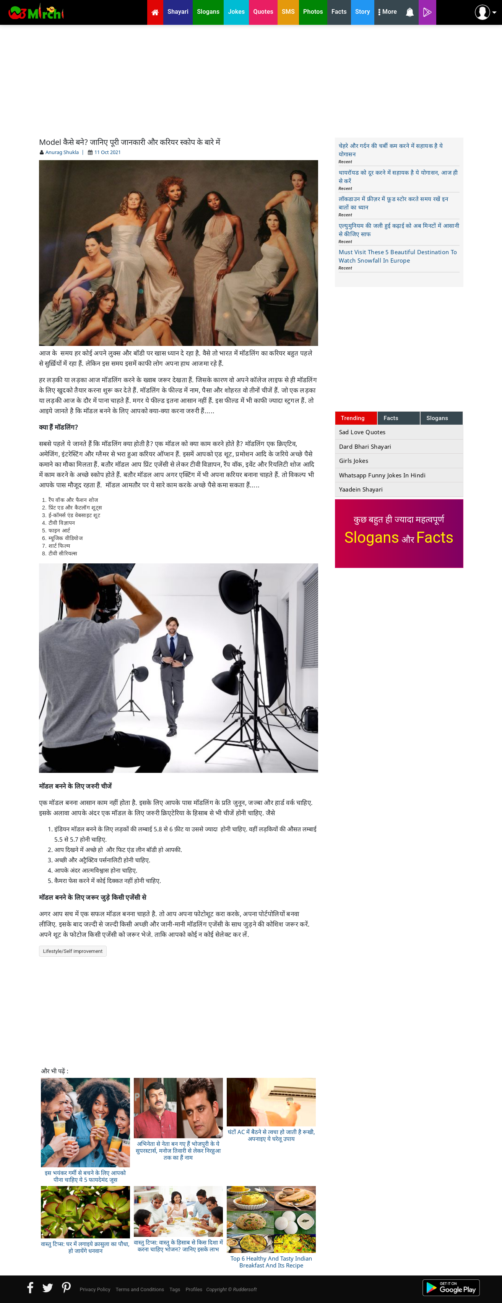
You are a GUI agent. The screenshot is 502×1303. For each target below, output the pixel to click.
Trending (353, 418)
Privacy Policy (95, 1289)
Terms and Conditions (140, 1289)
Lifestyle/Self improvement (73, 951)
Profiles (193, 1289)
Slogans (437, 418)
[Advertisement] (251, 80)
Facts (390, 418)
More (388, 13)
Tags (174, 1289)
